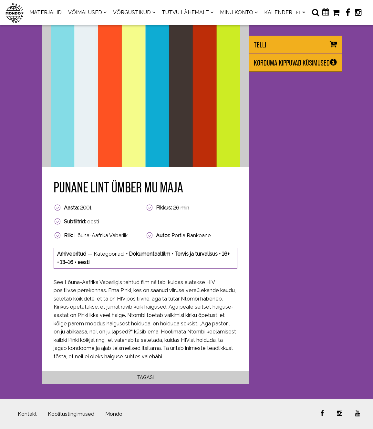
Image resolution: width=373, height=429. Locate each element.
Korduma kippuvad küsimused (292, 62)
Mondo (113, 414)
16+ (226, 254)
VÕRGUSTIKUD (132, 12)
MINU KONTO (236, 12)
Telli (260, 44)
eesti (83, 262)
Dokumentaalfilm (149, 254)
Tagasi (145, 377)
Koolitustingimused (71, 414)
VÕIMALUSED (85, 12)
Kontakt (27, 414)
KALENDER (278, 12)
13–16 (66, 262)
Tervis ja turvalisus (196, 254)
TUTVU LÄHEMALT (185, 12)
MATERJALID (45, 12)
